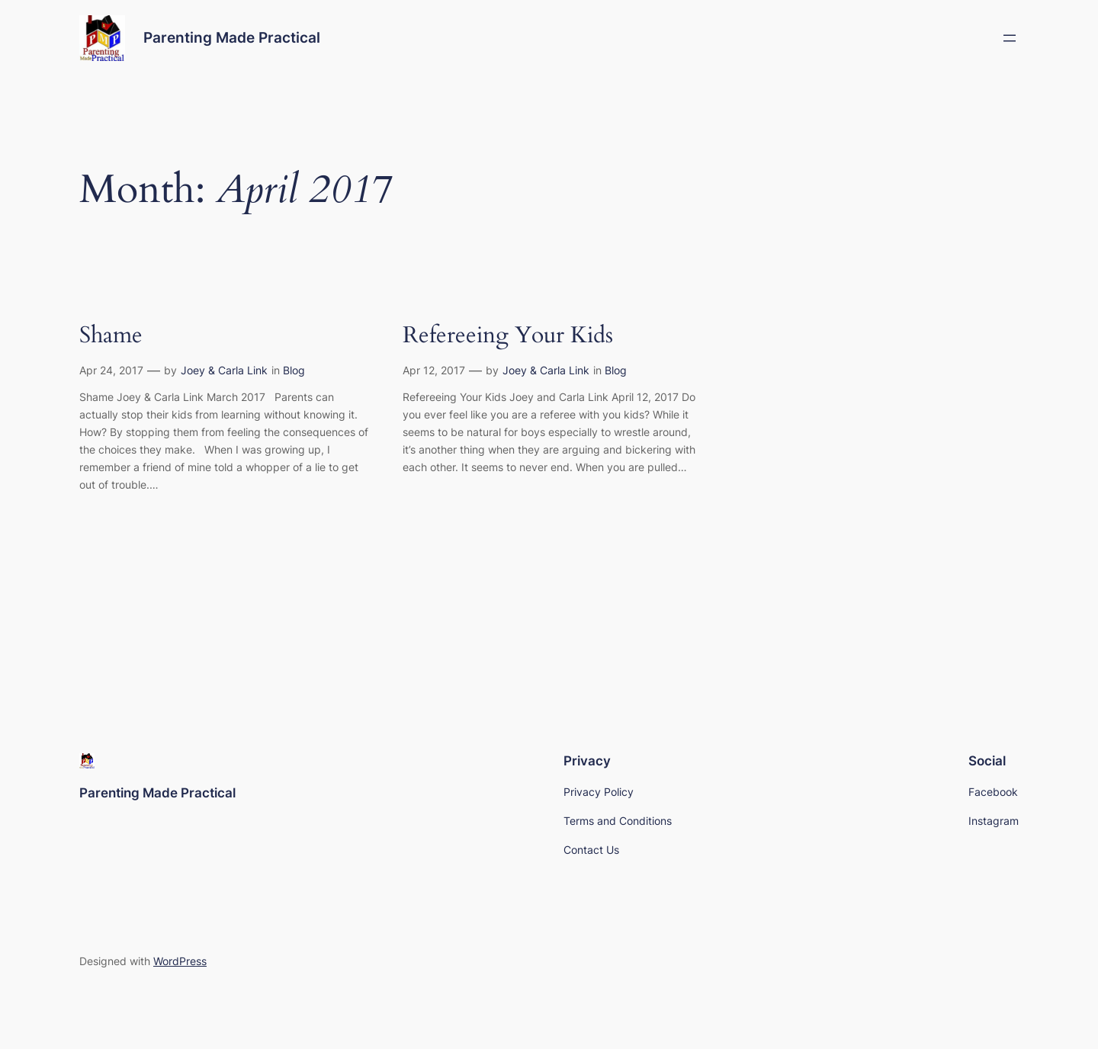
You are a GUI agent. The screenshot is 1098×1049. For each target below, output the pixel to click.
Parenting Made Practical (231, 37)
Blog (294, 370)
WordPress (180, 960)
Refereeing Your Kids (508, 336)
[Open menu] (1009, 38)
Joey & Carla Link (224, 370)
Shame (111, 336)
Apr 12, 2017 (434, 370)
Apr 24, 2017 (111, 370)
